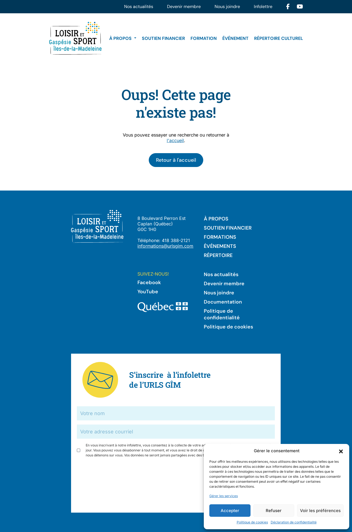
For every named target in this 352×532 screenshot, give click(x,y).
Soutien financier (163, 38)
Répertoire (218, 255)
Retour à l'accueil (176, 160)
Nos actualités (138, 6)
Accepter (230, 510)
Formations (220, 237)
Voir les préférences (320, 510)
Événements (220, 246)
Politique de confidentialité (222, 314)
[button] (341, 451)
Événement (235, 38)
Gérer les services (223, 496)
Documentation (223, 302)
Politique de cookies (252, 522)
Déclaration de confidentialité (294, 522)
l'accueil (175, 140)
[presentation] (119, 473)
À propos (121, 38)
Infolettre (263, 6)
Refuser (273, 510)
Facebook (149, 282)
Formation (204, 38)
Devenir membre (184, 6)
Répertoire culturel (278, 38)
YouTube (147, 291)
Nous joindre (227, 6)
